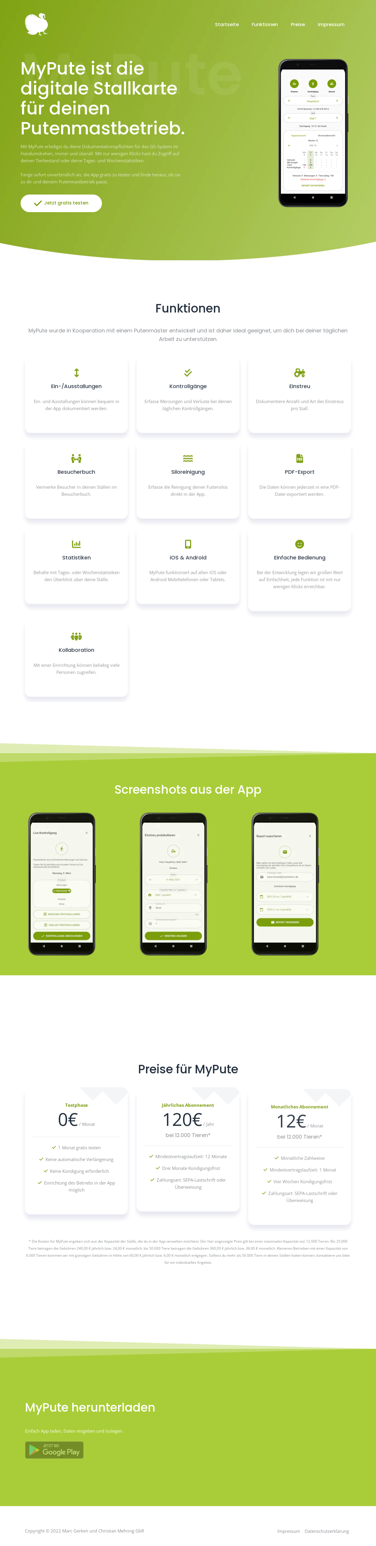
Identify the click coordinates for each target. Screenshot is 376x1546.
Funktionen (265, 24)
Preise (298, 24)
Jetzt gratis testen (61, 203)
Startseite (227, 24)
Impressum (331, 24)
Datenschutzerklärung (327, 1531)
